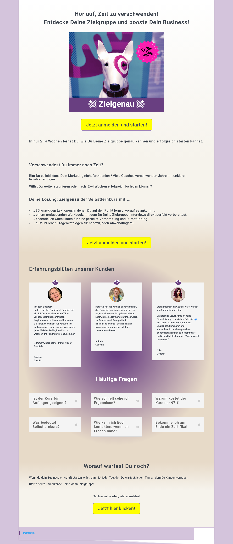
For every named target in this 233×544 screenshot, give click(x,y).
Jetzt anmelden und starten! (116, 125)
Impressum (29, 533)
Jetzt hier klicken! (116, 508)
